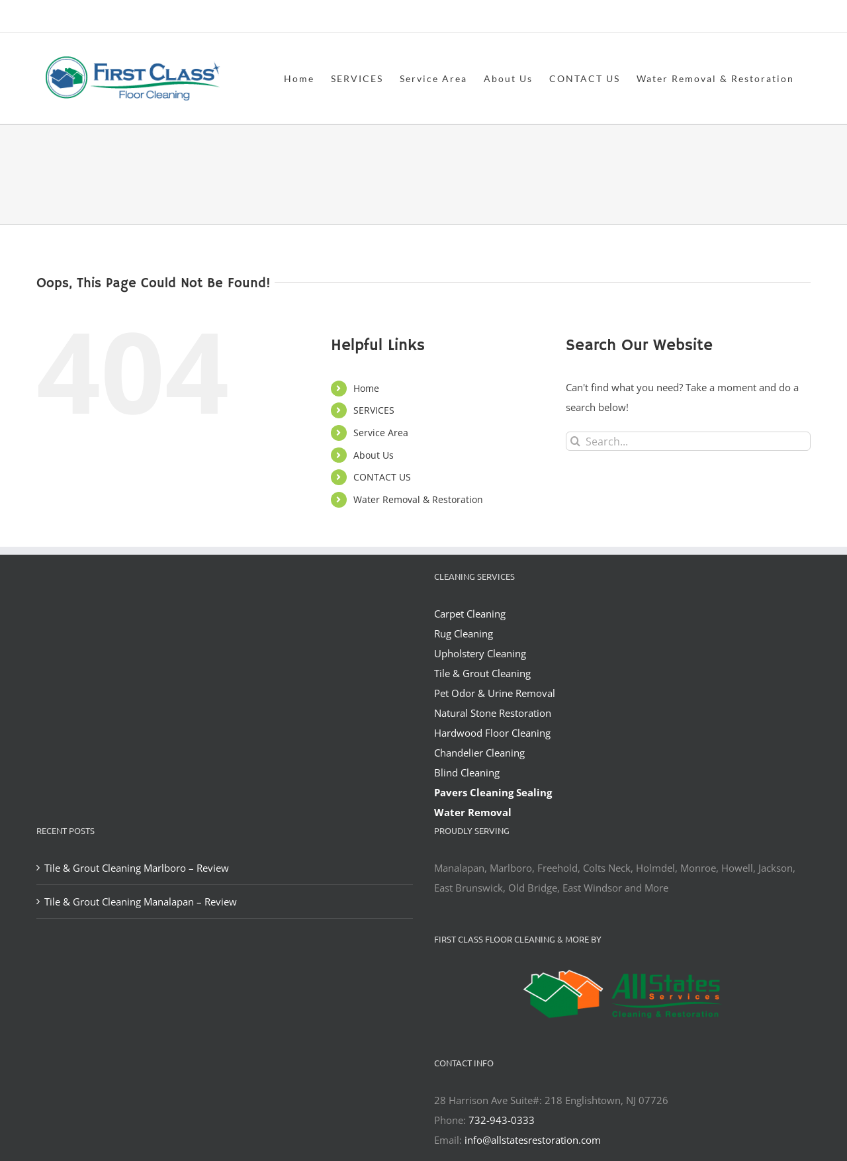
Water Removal (473, 812)
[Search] (575, 441)
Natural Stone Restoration (492, 713)
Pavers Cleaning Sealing (493, 792)
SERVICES (373, 410)
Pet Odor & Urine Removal (494, 693)
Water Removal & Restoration (418, 499)
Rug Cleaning (463, 633)
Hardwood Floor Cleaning (492, 732)
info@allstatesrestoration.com (533, 1139)
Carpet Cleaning (470, 613)
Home (366, 388)
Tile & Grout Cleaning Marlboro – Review (136, 867)
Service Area (380, 432)
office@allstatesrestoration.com (752, 17)
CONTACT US (382, 477)
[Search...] (688, 441)
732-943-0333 (501, 1120)
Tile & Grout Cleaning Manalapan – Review (140, 901)
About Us (373, 455)
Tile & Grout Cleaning (482, 673)
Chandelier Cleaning (479, 752)
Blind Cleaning (467, 772)
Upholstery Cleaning (480, 653)
